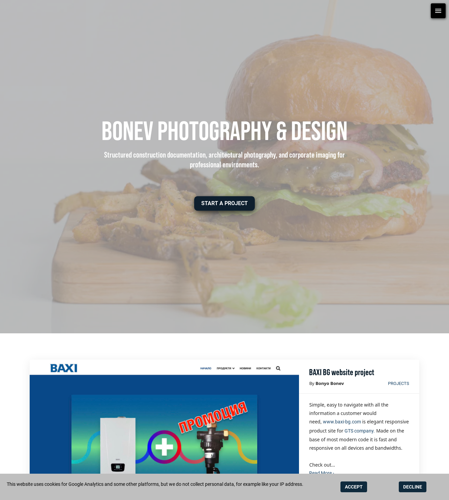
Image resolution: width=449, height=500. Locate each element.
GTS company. (360, 431)
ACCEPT (354, 487)
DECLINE (412, 487)
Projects (398, 383)
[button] (224, 203)
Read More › (321, 473)
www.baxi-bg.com (342, 421)
